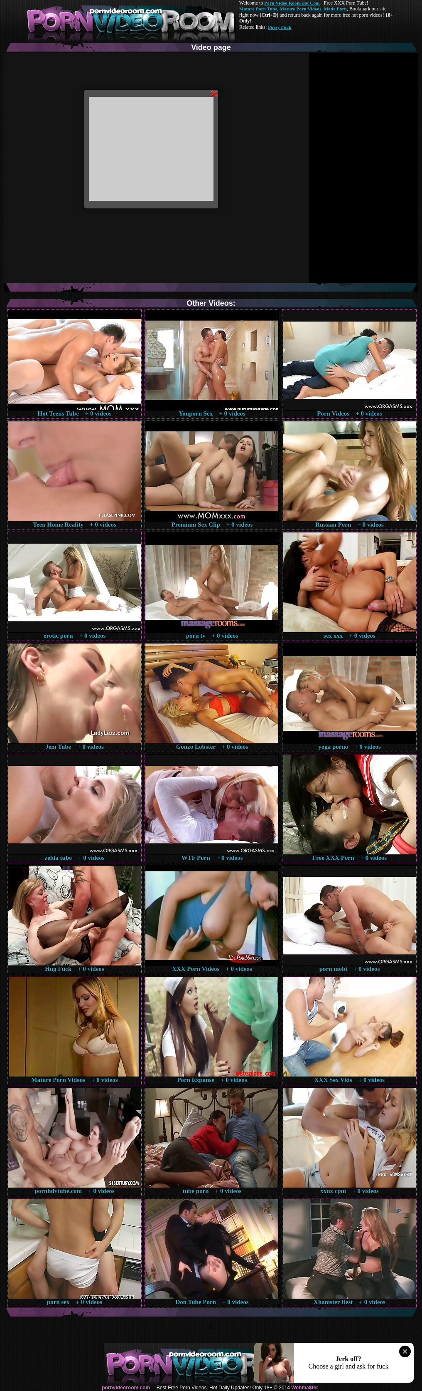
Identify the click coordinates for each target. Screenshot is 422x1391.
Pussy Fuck (279, 27)
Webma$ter (304, 1388)
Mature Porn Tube (258, 8)
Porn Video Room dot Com (291, 2)
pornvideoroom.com (126, 1388)
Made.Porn (335, 8)
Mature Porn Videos (300, 8)
